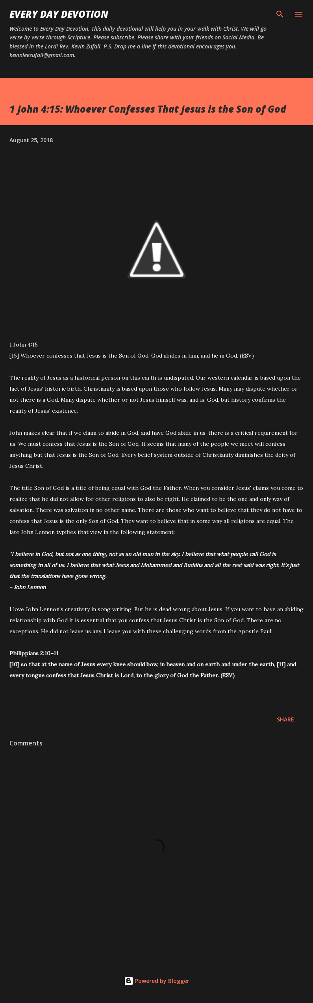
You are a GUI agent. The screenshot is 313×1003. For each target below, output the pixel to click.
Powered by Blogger (156, 980)
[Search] (280, 14)
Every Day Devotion (58, 13)
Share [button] (285, 719)
